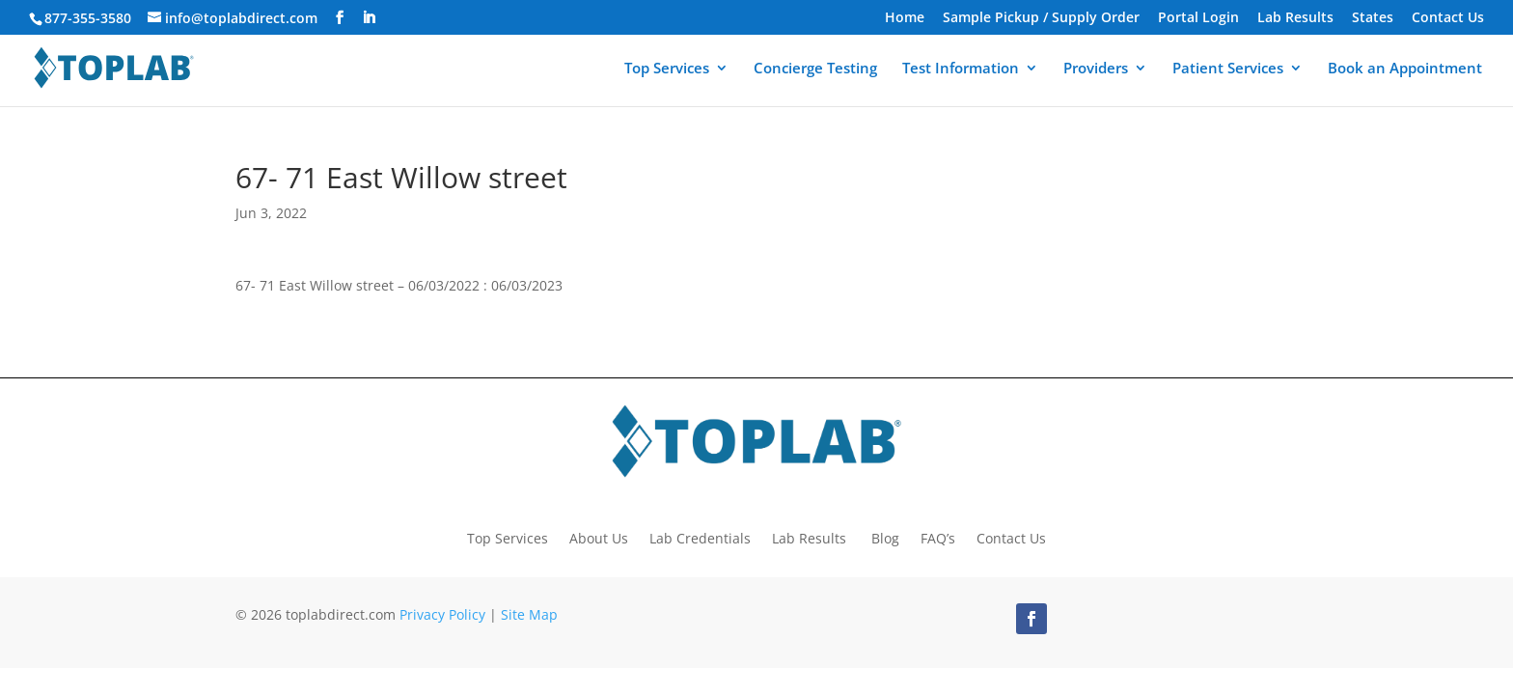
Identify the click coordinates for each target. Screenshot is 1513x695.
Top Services (666, 69)
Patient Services (1227, 69)
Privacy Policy (442, 614)
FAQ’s (938, 537)
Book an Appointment (1405, 69)
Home (904, 18)
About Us (598, 537)
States (1372, 18)
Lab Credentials (700, 537)
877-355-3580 (87, 18)
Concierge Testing (815, 69)
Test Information (960, 69)
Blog (885, 537)
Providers (1095, 69)
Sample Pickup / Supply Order (1041, 18)
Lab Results (1295, 18)
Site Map (529, 614)
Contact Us (1448, 18)
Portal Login (1198, 18)
